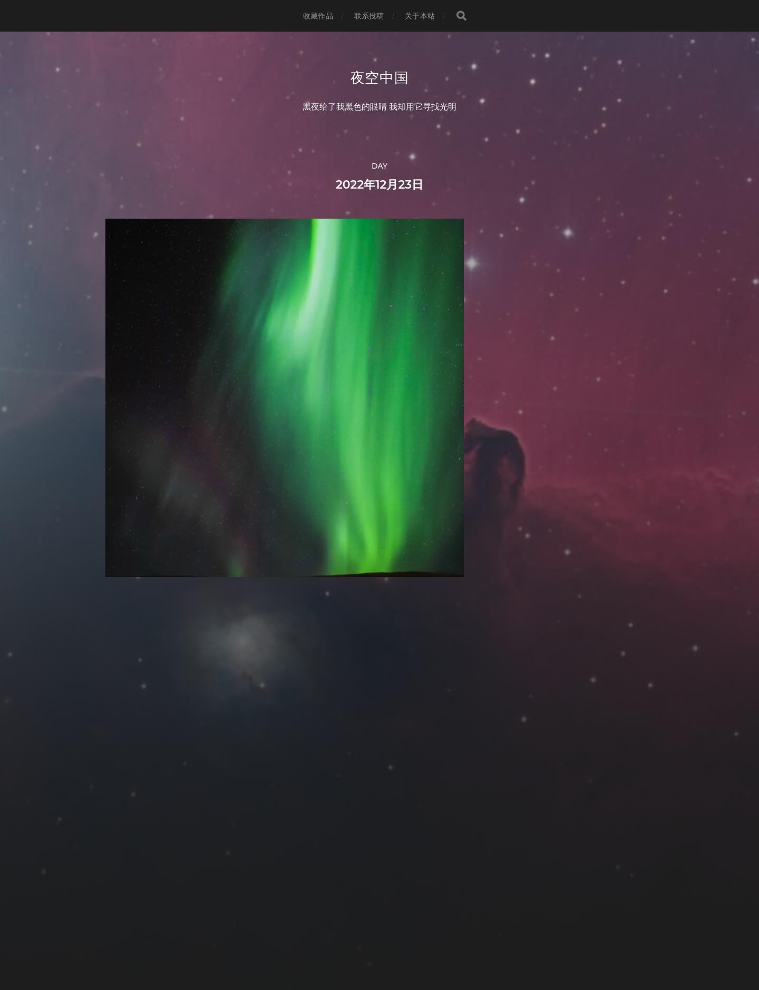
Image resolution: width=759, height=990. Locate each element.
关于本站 (420, 16)
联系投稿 (369, 16)
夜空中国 (379, 78)
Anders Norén (399, 943)
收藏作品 (318, 16)
